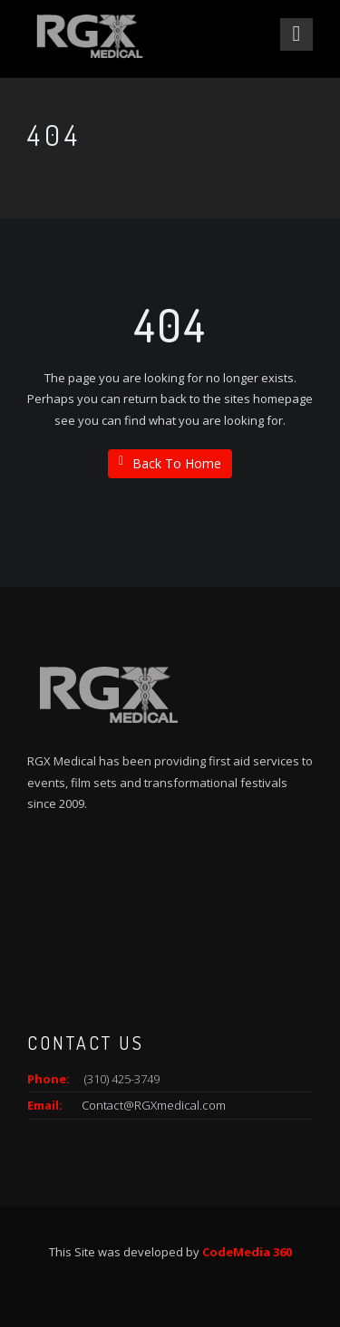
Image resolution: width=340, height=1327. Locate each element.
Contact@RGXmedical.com (154, 1105)
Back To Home (170, 463)
